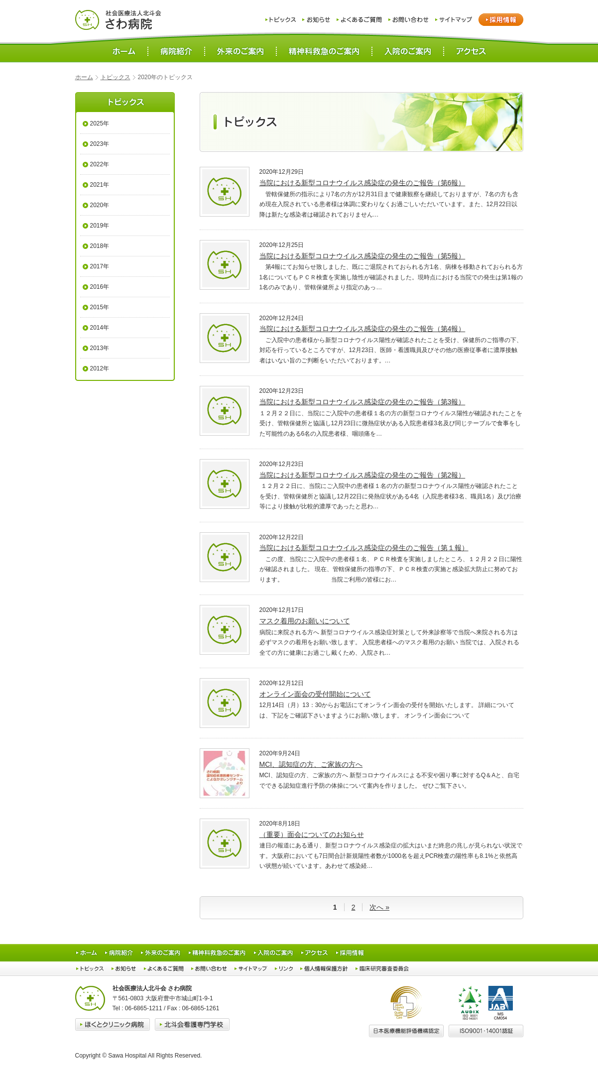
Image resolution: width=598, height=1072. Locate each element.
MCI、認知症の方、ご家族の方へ (311, 764)
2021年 (100, 184)
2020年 (100, 205)
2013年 (100, 348)
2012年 (100, 368)
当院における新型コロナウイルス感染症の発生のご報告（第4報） (362, 329)
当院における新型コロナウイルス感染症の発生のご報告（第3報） (362, 402)
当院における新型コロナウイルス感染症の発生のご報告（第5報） (362, 256)
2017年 (100, 266)
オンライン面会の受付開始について (315, 694)
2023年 (100, 143)
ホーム (84, 77)
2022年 (100, 164)
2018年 (100, 245)
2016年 (100, 286)
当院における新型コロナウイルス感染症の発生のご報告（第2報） (362, 475)
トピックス (115, 77)
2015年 (100, 307)
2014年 (100, 327)
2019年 (100, 225)
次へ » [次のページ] (379, 907)
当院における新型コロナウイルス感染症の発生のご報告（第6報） (362, 183)
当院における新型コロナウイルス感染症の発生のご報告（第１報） (364, 548)
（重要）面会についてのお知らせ (311, 834)
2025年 (100, 123)
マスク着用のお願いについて (304, 621)
